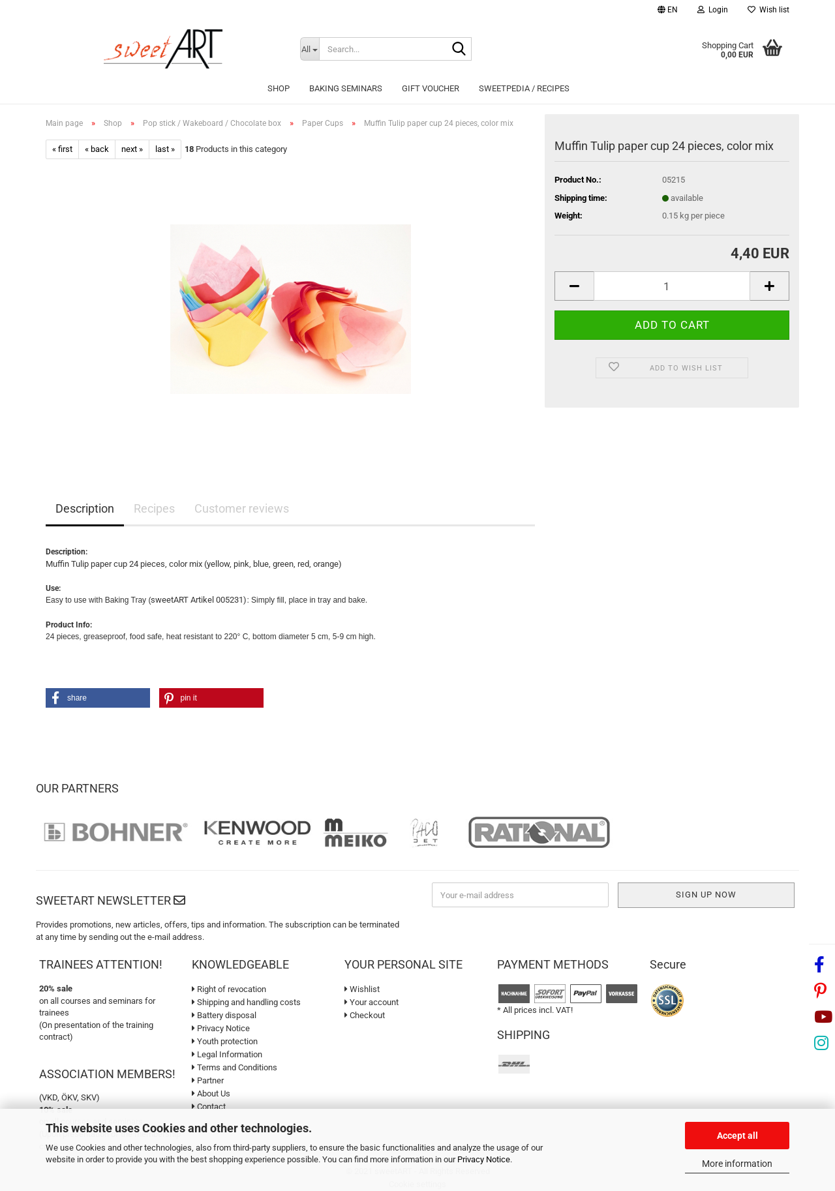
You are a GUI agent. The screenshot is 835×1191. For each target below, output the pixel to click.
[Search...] (309, 49)
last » (165, 149)
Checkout (364, 1015)
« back (97, 149)
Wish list (768, 9)
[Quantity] (672, 286)
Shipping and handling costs (246, 1002)
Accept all (737, 1135)
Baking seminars (345, 88)
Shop (278, 88)
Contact (209, 1106)
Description (84, 508)
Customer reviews (241, 508)
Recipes (154, 508)
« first (62, 149)
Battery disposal (224, 1015)
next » (132, 149)
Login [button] (712, 9)
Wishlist (362, 989)
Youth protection (225, 1041)
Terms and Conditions (234, 1067)
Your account (371, 1002)
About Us (211, 1093)
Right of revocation (229, 989)
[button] (668, 11)
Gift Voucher (430, 88)
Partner (208, 1080)
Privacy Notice (483, 1159)
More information (737, 1163)
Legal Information (227, 1054)
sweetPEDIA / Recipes (524, 88)
